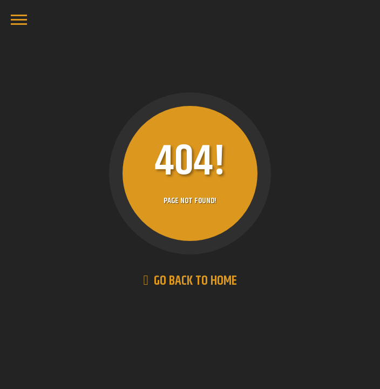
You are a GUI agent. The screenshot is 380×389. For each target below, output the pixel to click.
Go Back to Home (189, 281)
